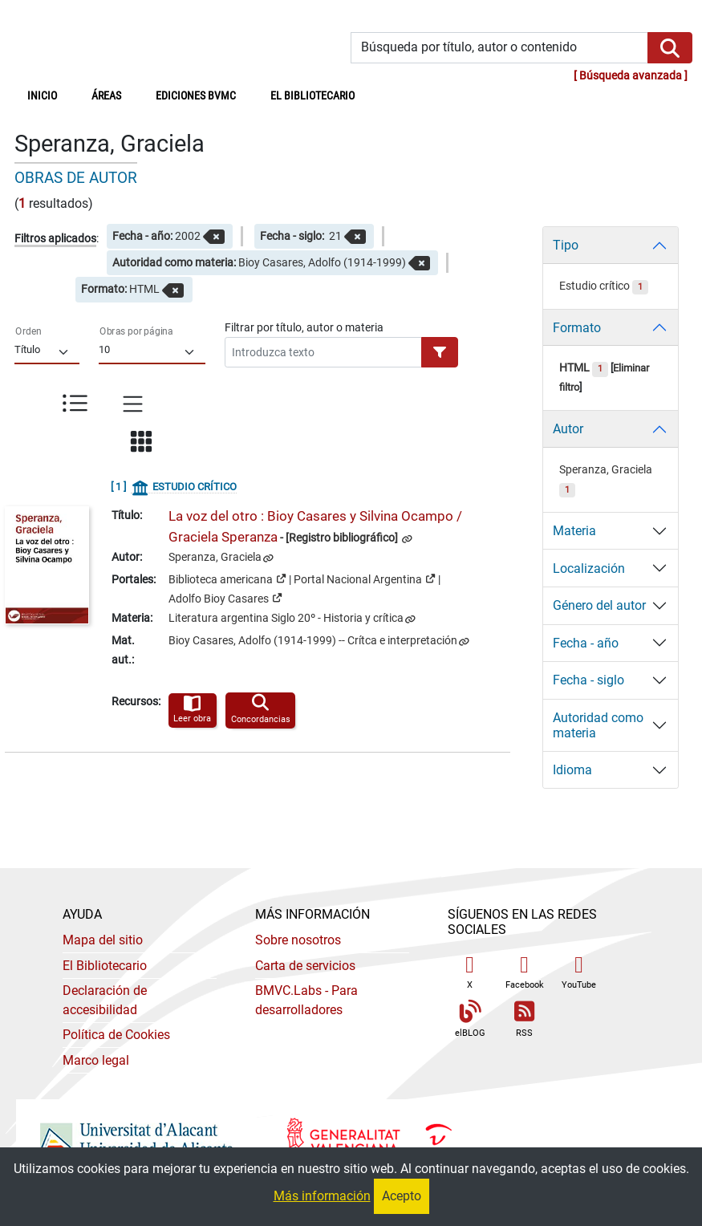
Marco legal (96, 1060)
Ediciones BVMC (196, 96)
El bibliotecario (312, 96)
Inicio (51, 95)
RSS (524, 1019)
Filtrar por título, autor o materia (304, 327)
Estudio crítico (603, 286)
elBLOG (470, 1019)
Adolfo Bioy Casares (225, 598)
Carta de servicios (305, 965)
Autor (568, 428)
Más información (322, 1196)
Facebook (524, 972)
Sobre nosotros (298, 940)
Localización (589, 568)
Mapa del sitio (103, 940)
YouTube (579, 972)
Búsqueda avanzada (630, 76)
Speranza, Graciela (215, 557)
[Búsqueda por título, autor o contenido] (500, 47)
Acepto (401, 1196)
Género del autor (599, 605)
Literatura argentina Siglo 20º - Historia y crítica (286, 618)
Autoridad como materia (598, 725)
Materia (574, 530)
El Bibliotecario (105, 965)
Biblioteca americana (227, 578)
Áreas (106, 96)
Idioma (572, 769)
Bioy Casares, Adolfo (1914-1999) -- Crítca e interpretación (312, 641)
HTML (583, 368)
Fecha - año (586, 643)
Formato (577, 327)
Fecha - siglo (588, 680)
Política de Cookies (116, 1034)
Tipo (565, 245)
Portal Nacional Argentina (365, 578)
